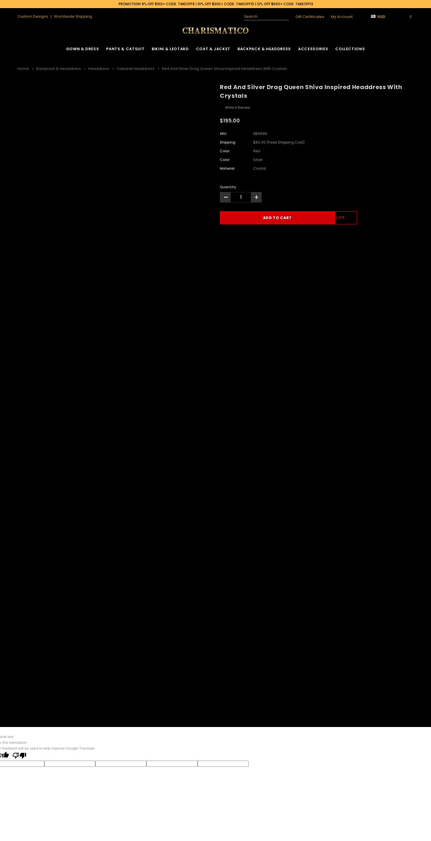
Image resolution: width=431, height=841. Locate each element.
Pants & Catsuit (125, 49)
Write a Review (237, 106)
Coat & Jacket (213, 49)
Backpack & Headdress (264, 49)
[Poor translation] (19, 755)
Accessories (313, 49)
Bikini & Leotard (170, 49)
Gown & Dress (82, 49)
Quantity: (228, 186)
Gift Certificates (310, 16)
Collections (350, 49)
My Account (342, 16)
